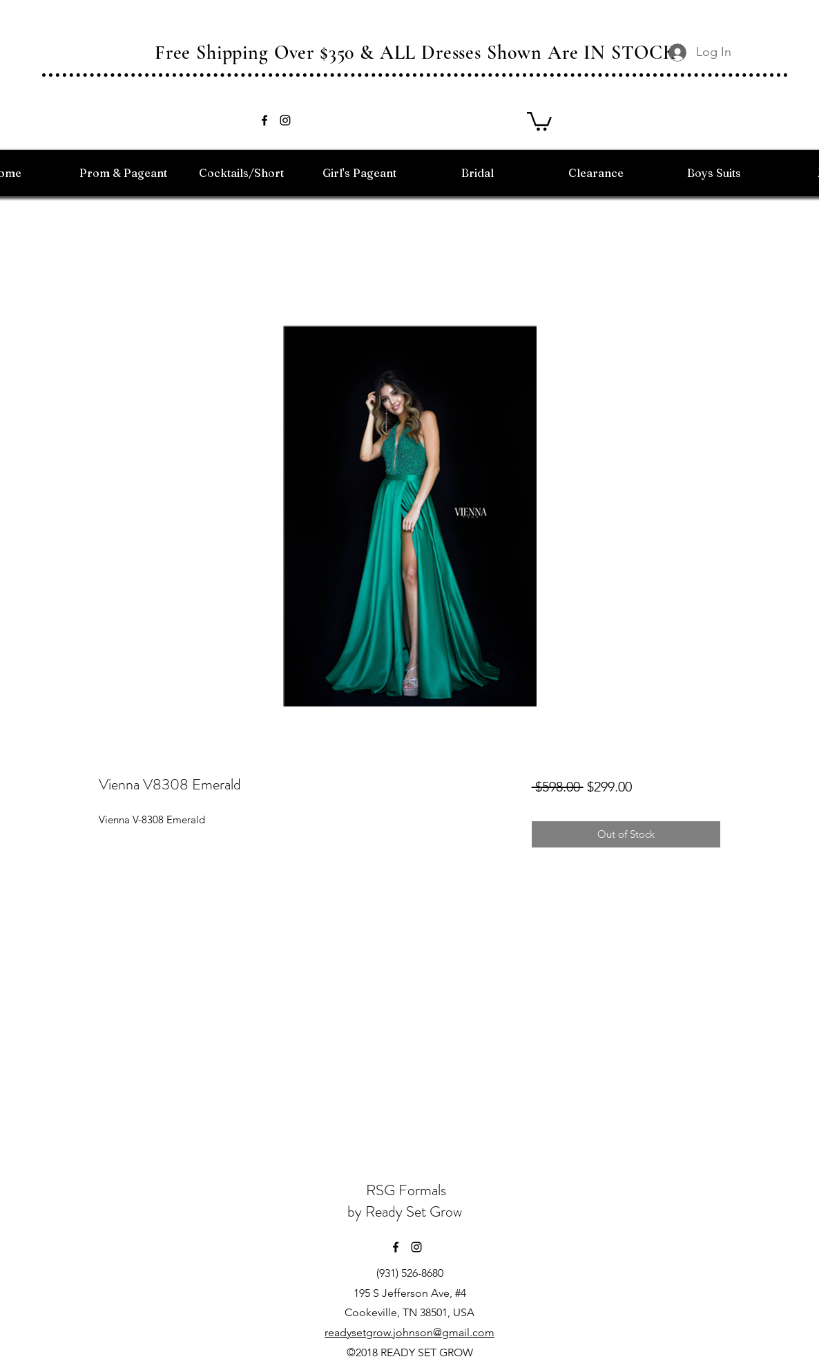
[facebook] (264, 120)
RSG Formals (406, 1190)
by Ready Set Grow (406, 1211)
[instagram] (285, 120)
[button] (539, 120)
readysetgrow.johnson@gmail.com (409, 1332)
